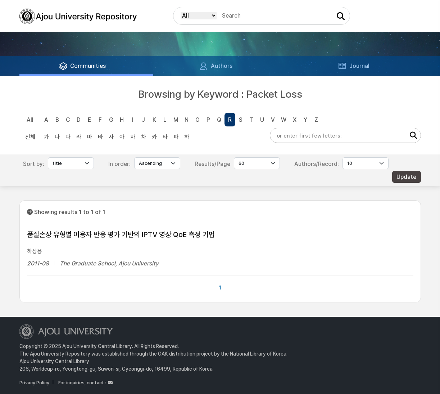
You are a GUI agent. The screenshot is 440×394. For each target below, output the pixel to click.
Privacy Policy (34, 382)
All (30, 119)
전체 (30, 137)
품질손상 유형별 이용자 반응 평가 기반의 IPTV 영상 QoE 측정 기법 (121, 234)
